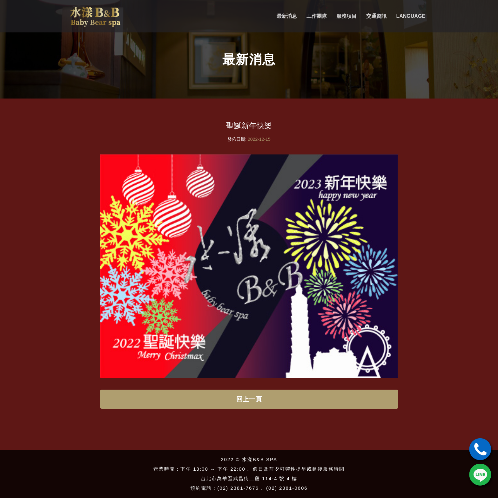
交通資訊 (376, 16)
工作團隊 (316, 16)
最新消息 (287, 16)
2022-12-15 (259, 139)
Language (410, 16)
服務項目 (346, 16)
